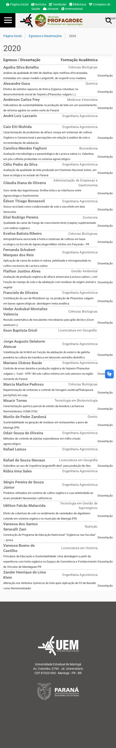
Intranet (50, 9)
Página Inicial (17, 4)
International (72, 9)
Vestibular (58, 4)
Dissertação (105, 75)
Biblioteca (77, 4)
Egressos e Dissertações (45, 36)
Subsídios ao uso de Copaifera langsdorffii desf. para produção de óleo (47, 465)
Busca (108, 20)
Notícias (38, 4)
